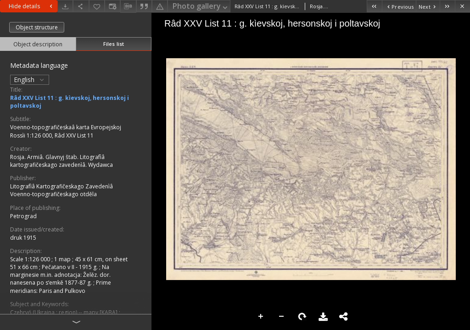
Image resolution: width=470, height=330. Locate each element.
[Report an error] (160, 6)
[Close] (462, 6)
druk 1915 (23, 238)
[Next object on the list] (428, 6)
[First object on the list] (374, 6)
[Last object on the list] (447, 6)
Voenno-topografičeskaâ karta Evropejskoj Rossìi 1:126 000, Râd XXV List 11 (65, 131)
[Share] (81, 6)
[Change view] (112, 6)
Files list (113, 43)
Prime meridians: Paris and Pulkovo (60, 286)
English (29, 79)
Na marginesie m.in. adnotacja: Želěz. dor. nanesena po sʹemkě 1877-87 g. (60, 274)
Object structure (37, 27)
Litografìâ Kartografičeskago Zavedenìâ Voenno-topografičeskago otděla (61, 190)
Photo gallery (201, 6)
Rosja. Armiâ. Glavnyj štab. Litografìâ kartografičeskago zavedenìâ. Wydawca (61, 161)
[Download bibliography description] (128, 6)
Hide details (32, 6)
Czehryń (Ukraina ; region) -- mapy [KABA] (64, 312)
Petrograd (23, 216)
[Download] (65, 6)
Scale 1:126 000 (30, 259)
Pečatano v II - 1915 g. (70, 267)
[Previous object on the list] (399, 6)
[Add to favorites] (97, 6)
